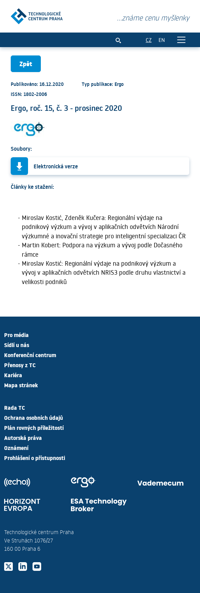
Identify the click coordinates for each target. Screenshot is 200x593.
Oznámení (16, 447)
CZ (149, 39)
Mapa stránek (21, 384)
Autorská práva (23, 437)
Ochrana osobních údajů (33, 417)
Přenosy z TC (20, 364)
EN (161, 39)
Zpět (25, 64)
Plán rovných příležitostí (34, 427)
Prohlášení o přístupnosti (34, 457)
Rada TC (14, 407)
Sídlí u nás (16, 344)
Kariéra (13, 374)
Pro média (16, 334)
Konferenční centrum (30, 354)
